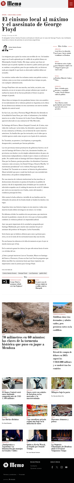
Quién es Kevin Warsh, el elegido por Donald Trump (36, 447)
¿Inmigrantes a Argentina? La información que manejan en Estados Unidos (12, 448)
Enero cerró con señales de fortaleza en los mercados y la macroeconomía (36, 395)
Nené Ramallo (8, 423)
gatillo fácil (43, 273)
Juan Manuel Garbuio (34, 452)
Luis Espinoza (33, 273)
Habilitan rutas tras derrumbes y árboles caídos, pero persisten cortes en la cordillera (62, 323)
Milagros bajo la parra (60, 392)
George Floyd (22, 273)
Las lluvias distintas (10, 420)
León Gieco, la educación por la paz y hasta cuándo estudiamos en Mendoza (63, 53)
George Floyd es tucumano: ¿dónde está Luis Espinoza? (16, 284)
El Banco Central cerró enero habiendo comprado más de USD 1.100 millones (11, 395)
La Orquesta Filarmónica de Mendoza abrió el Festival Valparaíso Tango (61, 448)
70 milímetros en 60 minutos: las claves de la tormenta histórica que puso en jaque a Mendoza (23, 343)
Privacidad (22, 474)
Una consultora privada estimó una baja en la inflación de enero (36, 422)
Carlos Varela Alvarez (9, 273)
